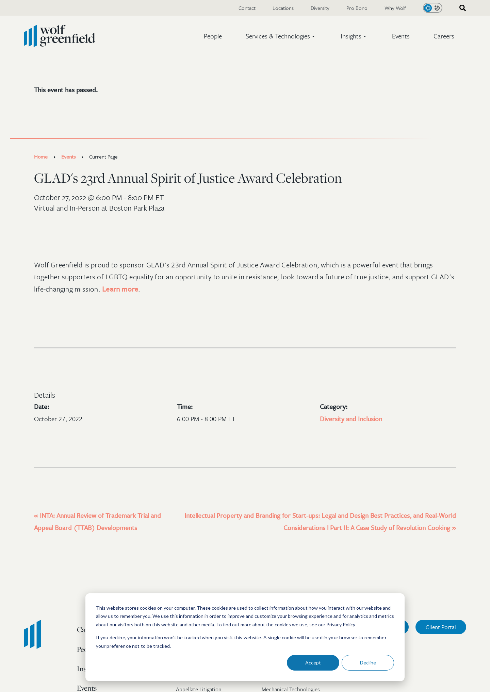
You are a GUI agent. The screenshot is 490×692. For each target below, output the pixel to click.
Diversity (320, 8)
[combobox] (460, 8)
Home (41, 156)
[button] (281, 36)
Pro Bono (357, 8)
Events (401, 35)
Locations (283, 8)
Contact (247, 8)
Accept (313, 662)
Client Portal (441, 627)
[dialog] (245, 637)
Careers (444, 35)
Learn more (120, 289)
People (213, 35)
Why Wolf (395, 8)
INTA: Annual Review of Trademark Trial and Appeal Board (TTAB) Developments (97, 521)
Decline (368, 662)
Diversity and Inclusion (351, 418)
